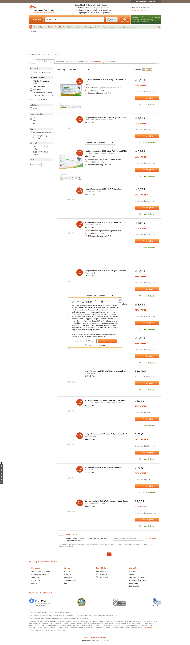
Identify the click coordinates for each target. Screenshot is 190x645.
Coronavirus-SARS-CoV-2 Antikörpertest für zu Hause (106, 501)
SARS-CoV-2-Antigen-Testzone (39, 148)
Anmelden (125, 19)
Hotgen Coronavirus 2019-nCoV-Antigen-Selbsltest (105, 270)
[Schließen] (159, 27)
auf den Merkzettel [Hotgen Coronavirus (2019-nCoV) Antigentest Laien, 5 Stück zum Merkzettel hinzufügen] (147, 142)
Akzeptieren (107, 341)
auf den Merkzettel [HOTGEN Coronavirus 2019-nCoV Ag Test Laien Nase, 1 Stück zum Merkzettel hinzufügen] (147, 105)
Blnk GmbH (35, 89)
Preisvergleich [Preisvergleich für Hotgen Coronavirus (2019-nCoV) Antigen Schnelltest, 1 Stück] (147, 323)
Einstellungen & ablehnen (85, 341)
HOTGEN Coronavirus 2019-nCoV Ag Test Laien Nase (105, 79)
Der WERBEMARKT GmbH (41, 93)
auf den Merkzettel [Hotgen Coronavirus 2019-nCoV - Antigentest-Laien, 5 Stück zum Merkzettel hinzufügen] (147, 247)
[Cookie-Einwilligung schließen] (120, 300)
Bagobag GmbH (37, 86)
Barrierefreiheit (134, 586)
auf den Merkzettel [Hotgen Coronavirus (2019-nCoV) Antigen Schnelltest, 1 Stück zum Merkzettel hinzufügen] (147, 329)
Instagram (102, 577)
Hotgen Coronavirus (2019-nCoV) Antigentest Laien (105, 117)
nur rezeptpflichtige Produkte (39, 137)
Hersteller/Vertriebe (38, 574)
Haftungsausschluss (136, 577)
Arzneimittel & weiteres (40, 72)
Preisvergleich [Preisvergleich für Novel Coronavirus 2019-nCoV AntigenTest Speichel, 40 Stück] (147, 383)
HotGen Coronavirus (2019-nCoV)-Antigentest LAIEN (106, 151)
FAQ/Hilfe (67, 574)
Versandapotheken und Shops (42, 571)
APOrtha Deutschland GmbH (39, 82)
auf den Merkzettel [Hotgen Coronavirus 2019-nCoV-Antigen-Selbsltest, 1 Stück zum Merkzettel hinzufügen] (147, 296)
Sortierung (73, 69)
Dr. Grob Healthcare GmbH (41, 96)
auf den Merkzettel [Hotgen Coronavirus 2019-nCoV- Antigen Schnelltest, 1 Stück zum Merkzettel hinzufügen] (147, 459)
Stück (33, 108)
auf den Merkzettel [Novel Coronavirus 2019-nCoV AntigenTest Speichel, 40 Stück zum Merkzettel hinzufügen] (147, 390)
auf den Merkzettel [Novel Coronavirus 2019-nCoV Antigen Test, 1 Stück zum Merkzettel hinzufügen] (147, 363)
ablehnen (90, 314)
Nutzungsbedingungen (137, 580)
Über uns (132, 571)
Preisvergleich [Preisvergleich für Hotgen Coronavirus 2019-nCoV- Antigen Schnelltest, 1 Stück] (147, 452)
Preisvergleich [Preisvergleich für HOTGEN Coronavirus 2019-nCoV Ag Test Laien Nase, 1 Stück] (147, 98)
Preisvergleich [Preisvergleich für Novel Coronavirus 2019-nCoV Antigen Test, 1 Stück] (147, 356)
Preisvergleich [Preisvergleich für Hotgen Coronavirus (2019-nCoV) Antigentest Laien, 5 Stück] (147, 136)
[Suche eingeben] (72, 19)
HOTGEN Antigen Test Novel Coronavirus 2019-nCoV (105, 400)
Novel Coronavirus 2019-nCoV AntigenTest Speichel (105, 371)
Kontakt (67, 571)
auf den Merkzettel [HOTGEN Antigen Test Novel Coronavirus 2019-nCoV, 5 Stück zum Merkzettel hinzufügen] (147, 425)
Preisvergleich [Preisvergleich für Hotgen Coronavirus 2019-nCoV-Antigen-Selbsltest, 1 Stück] (147, 289)
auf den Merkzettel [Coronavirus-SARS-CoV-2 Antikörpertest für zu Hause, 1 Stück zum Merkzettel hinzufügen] (147, 526)
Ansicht (138, 70)
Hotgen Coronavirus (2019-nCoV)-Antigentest (103, 189)
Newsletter (68, 577)
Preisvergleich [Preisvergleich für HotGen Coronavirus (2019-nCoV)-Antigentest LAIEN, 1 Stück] (147, 169)
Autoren (34, 583)
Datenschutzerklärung (100, 316)
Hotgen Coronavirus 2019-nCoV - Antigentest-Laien (105, 222)
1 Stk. (33, 117)
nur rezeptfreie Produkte (40, 133)
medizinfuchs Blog (103, 571)
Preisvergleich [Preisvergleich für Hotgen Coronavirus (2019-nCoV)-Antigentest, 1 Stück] (147, 207)
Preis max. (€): (38, 164)
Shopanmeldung (70, 580)
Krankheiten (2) (97, 61)
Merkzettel (136, 17)
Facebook (101, 574)
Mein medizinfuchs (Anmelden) (146, 2)
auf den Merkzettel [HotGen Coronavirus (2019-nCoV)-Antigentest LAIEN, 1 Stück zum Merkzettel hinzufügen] (147, 176)
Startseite (32, 32)
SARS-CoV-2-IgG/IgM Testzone (39, 153)
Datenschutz (89, 345)
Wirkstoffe (35, 577)
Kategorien (36, 19)
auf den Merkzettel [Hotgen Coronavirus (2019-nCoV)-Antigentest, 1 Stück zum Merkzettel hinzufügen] (147, 214)
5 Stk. (33, 120)
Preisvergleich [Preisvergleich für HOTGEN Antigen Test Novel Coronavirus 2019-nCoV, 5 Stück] (147, 419)
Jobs (65, 583)
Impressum (101, 345)
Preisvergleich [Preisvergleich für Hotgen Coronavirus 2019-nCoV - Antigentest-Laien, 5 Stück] (147, 241)
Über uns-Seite (148, 627)
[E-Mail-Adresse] (128, 538)
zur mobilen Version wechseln (95, 637)
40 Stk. (34, 124)
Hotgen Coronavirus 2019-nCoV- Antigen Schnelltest (106, 434)
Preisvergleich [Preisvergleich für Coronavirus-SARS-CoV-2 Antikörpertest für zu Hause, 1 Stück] (147, 519)
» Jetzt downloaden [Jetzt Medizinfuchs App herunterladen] (140, 10)
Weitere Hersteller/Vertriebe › (40, 100)
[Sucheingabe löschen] (102, 19)
